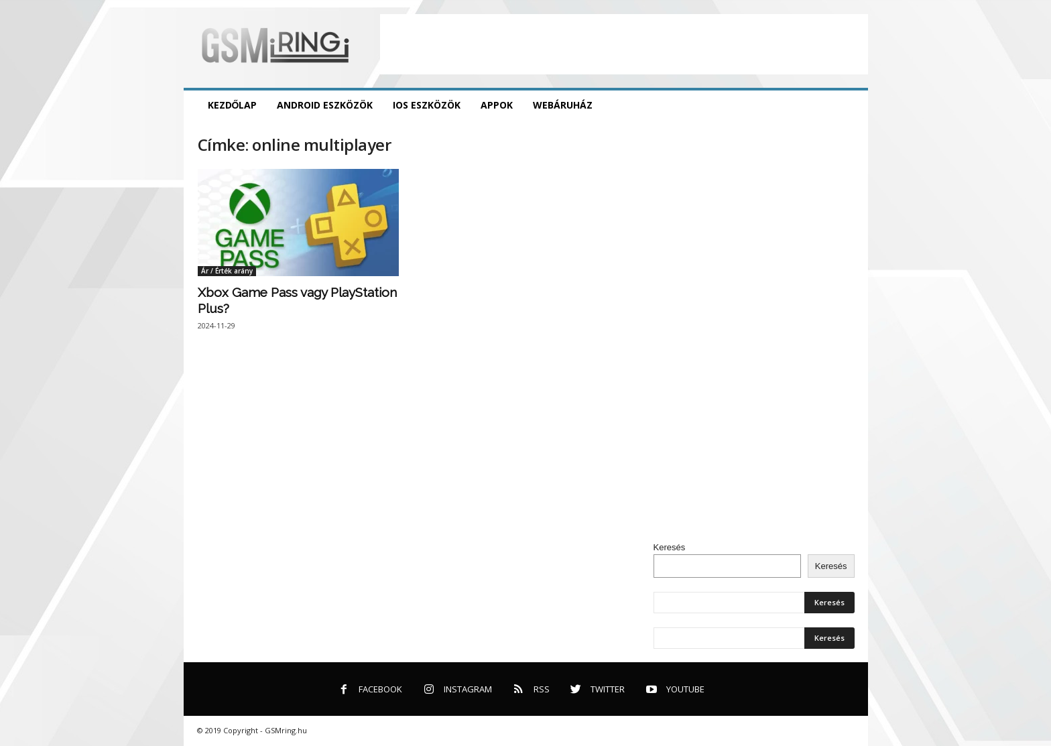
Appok (497, 105)
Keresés (670, 547)
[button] (848, 105)
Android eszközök (325, 105)
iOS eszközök (426, 105)
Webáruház (563, 105)
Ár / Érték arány (227, 270)
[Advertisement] (624, 44)
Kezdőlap (232, 105)
